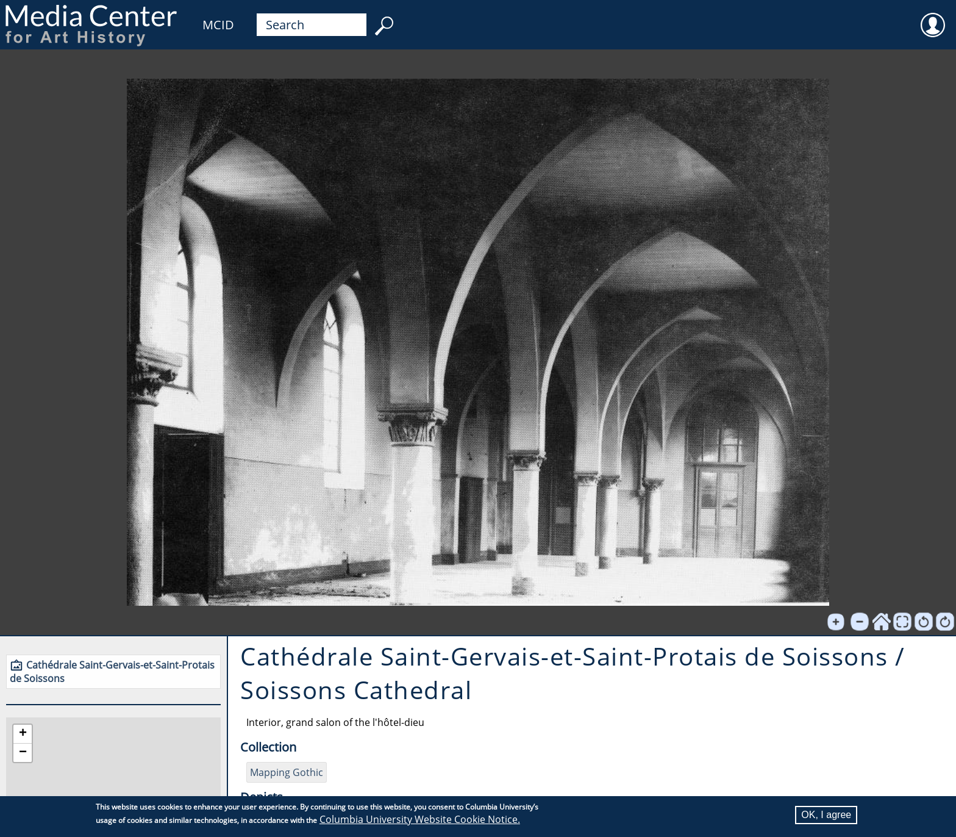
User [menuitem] (933, 17)
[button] (22, 734)
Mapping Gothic (286, 772)
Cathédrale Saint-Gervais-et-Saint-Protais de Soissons (112, 671)
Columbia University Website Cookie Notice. (419, 819)
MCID (218, 24)
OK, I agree (826, 815)
